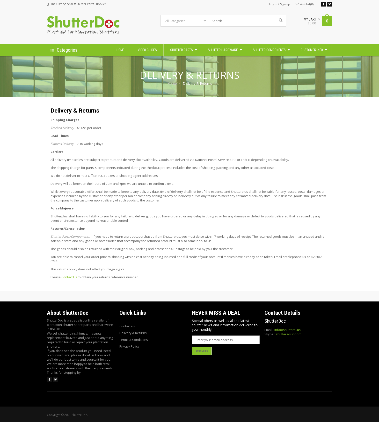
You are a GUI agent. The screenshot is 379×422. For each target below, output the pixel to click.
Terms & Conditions (133, 339)
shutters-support (288, 334)
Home (172, 83)
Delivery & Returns (133, 333)
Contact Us (69, 277)
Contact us (127, 326)
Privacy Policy (129, 346)
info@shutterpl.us (287, 330)
